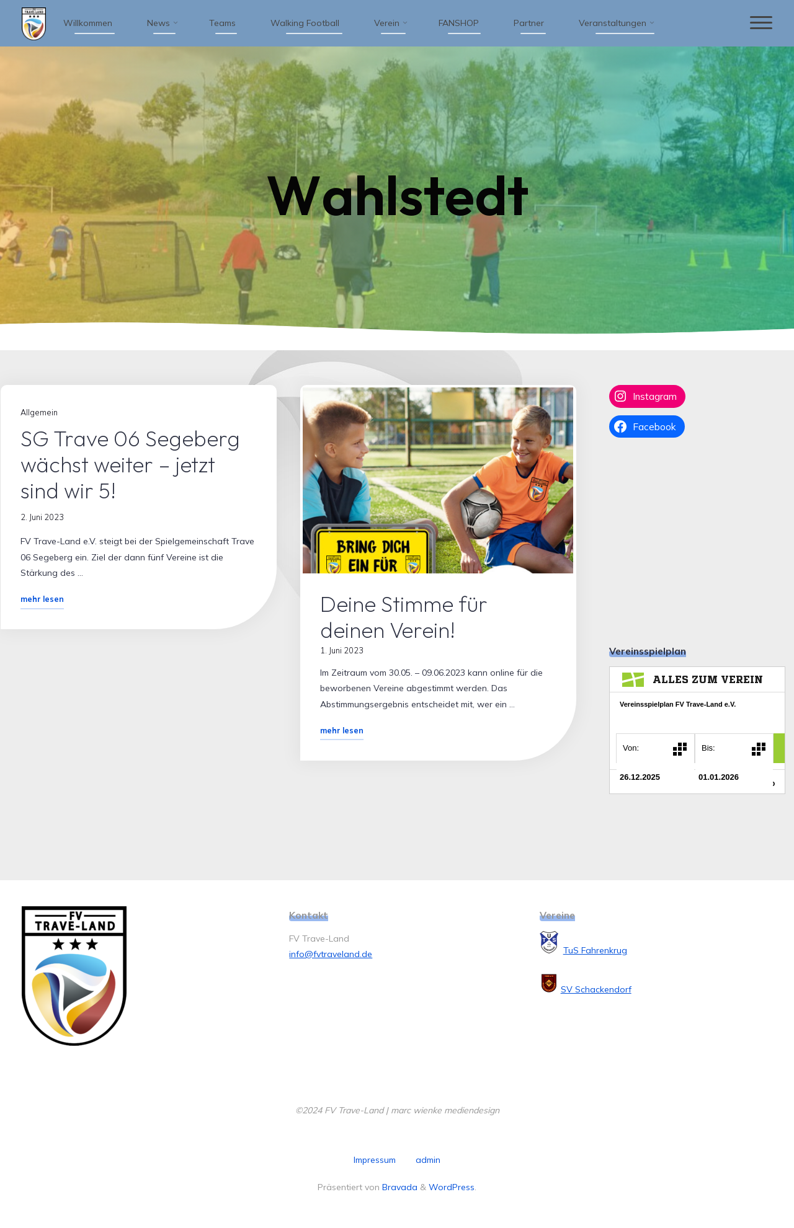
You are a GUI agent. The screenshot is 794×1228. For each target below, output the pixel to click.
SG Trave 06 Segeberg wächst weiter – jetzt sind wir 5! (130, 464)
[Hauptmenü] (761, 23)
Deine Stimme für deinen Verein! (404, 616)
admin (428, 1159)
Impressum (375, 1159)
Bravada (398, 1187)
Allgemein (39, 412)
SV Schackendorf (596, 989)
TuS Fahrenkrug (595, 950)
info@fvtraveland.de (330, 954)
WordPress (452, 1187)
